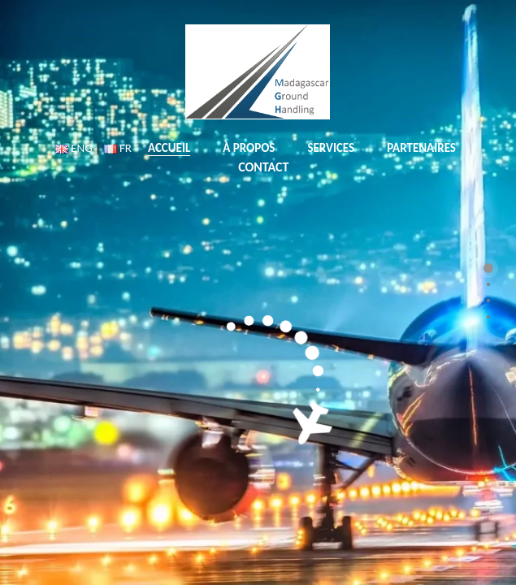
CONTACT (263, 167)
